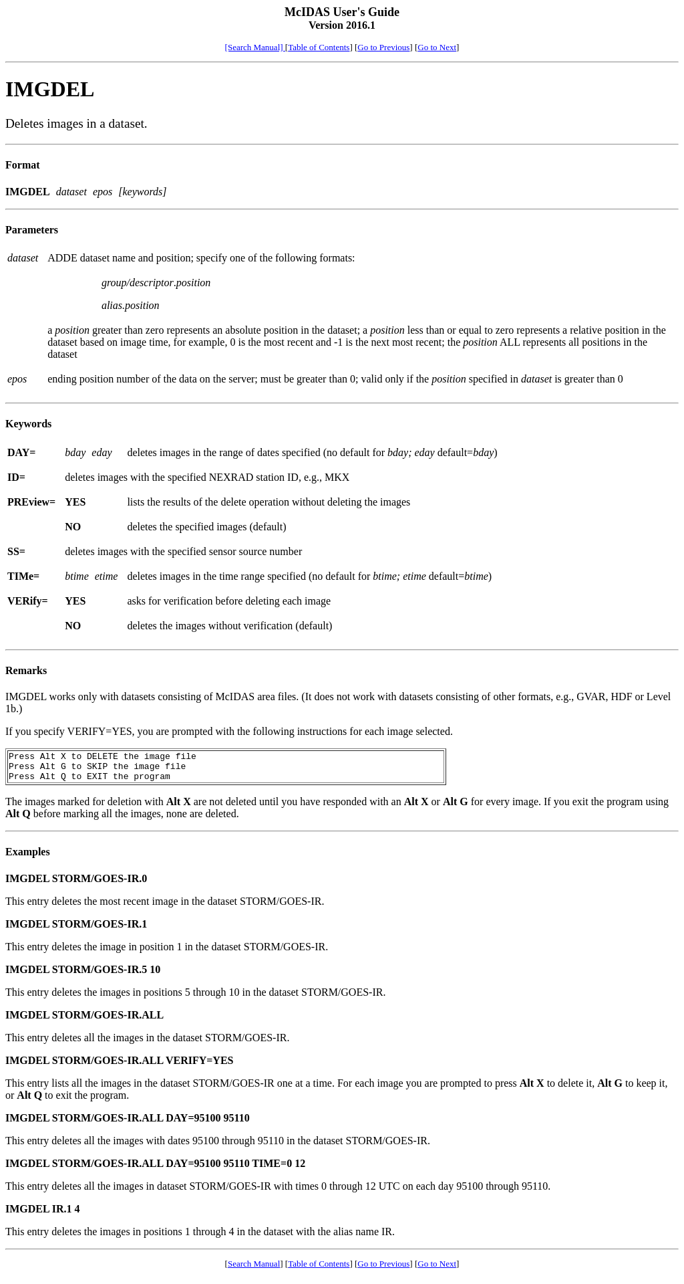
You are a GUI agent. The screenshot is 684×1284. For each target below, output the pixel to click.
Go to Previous (383, 47)
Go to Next (436, 47)
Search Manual (254, 1270)
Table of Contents (318, 47)
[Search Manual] (255, 47)
